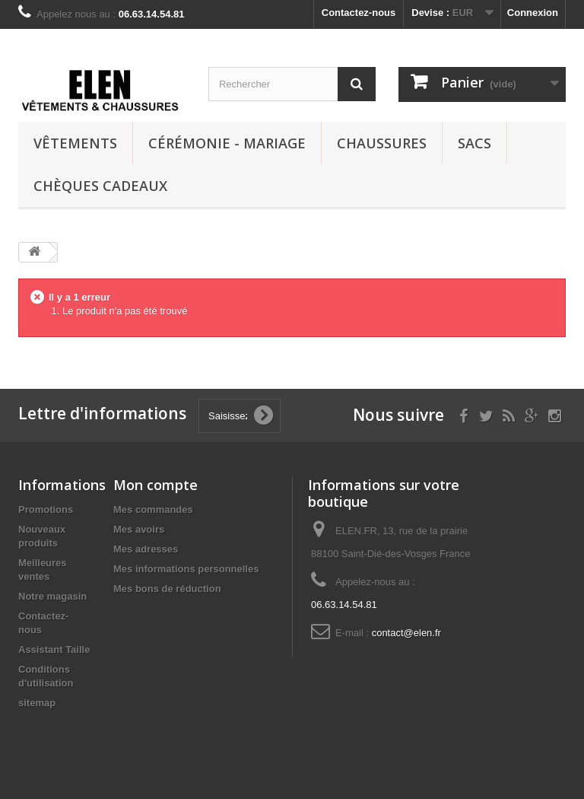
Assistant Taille (54, 649)
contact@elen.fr (406, 632)
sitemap (37, 702)
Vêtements (75, 143)
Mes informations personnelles (186, 569)
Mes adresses (145, 549)
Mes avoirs (138, 529)
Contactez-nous (359, 12)
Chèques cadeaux (100, 186)
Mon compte (155, 485)
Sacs (474, 143)
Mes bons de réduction (167, 588)
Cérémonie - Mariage (227, 143)
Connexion (532, 12)
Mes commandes (153, 509)
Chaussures (382, 143)
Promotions (45, 509)
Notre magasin (52, 596)
